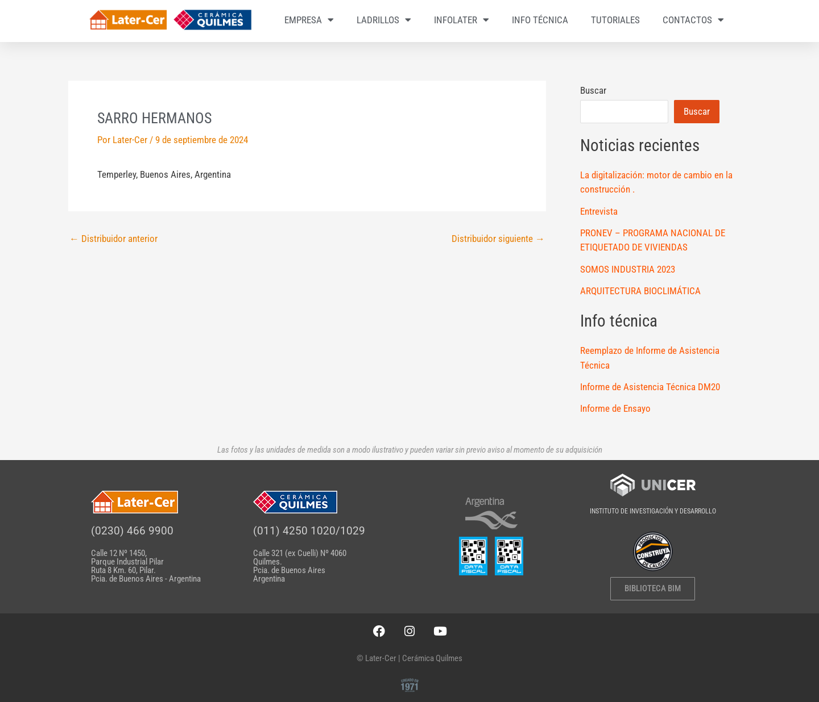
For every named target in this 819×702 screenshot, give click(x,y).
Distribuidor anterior (113, 239)
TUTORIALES (615, 20)
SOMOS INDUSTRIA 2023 (627, 269)
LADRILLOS (384, 19)
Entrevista (599, 211)
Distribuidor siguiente (498, 239)
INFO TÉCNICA (540, 20)
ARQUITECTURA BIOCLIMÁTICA (640, 290)
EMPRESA (309, 19)
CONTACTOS (693, 19)
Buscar (593, 90)
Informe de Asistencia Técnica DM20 (650, 386)
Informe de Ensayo (615, 408)
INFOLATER (461, 19)
